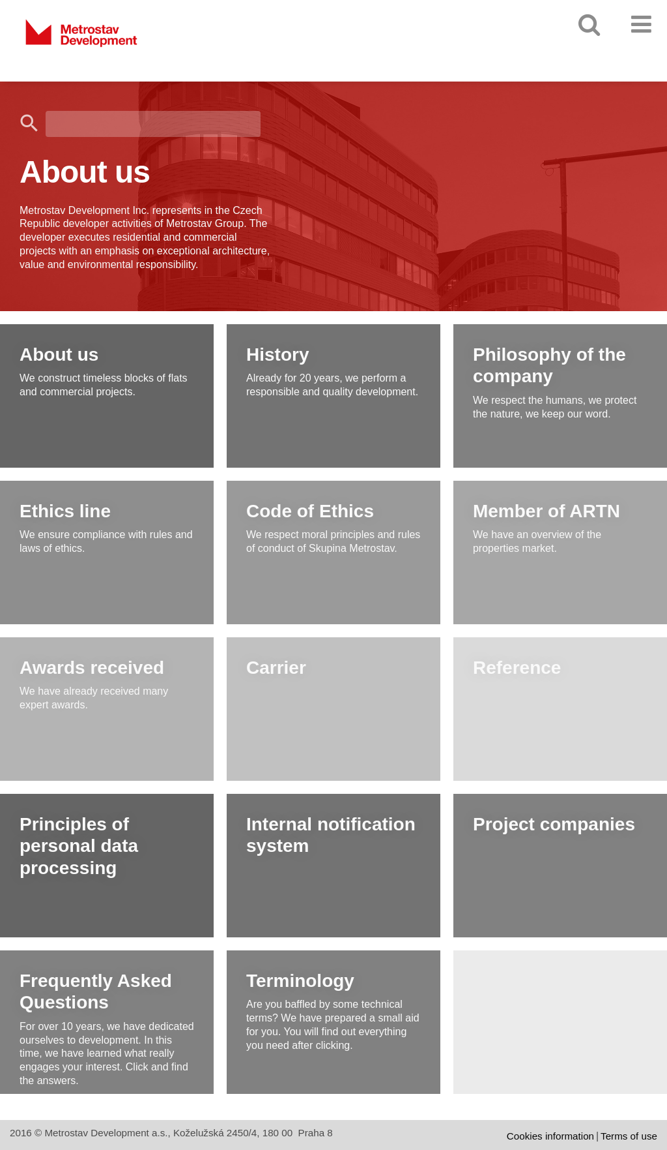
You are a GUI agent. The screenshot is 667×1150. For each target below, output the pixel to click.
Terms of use (629, 1136)
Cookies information (550, 1136)
